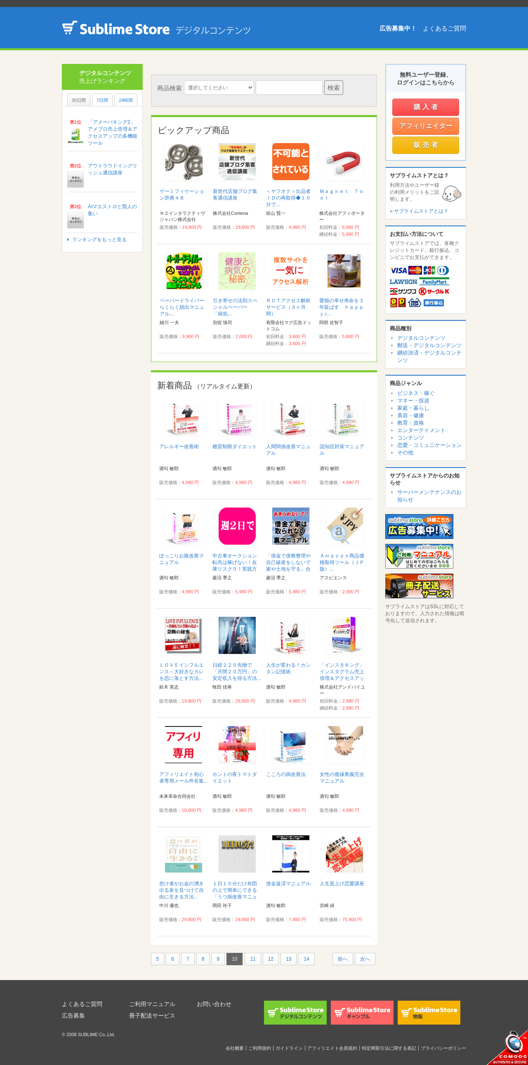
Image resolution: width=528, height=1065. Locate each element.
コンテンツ (410, 438)
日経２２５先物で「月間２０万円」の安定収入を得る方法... (236, 671)
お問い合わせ (214, 1004)
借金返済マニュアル (288, 883)
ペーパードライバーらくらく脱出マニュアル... (182, 307)
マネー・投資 (413, 400)
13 (288, 959)
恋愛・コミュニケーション (429, 445)
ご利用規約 (259, 1048)
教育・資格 (410, 423)
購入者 (427, 106)
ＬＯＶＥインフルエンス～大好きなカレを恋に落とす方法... (181, 671)
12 (270, 959)
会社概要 (235, 1048)
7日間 (102, 100)
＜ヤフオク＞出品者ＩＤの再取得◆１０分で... (288, 197)
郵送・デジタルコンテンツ (429, 345)
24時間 (126, 100)
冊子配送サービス (152, 1015)
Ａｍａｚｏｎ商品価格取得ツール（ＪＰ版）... (342, 562)
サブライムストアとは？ (421, 211)
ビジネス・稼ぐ (416, 393)
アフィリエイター (425, 125)
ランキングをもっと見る (99, 239)
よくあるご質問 (444, 28)
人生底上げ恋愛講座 (342, 883)
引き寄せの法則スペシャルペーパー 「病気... (235, 307)
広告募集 (73, 1015)
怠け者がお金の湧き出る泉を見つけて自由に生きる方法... (181, 890)
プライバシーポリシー (443, 1048)
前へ (343, 959)
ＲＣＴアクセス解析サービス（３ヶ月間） (288, 307)
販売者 (427, 144)
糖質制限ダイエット (234, 446)
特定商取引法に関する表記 (389, 1048)
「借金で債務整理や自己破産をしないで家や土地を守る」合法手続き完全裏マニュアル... (288, 569)
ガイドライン (289, 1048)
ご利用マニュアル (152, 1004)
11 (252, 959)
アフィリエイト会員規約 (332, 1048)
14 (306, 959)
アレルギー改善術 (179, 446)
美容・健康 (410, 415)
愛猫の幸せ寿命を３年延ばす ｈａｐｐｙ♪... (341, 307)
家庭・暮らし (413, 408)
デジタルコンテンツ (421, 338)
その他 (405, 452)
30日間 (79, 100)
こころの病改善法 (286, 774)
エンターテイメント (421, 430)
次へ (365, 959)
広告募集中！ (398, 28)
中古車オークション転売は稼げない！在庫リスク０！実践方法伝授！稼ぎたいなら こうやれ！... (234, 569)
